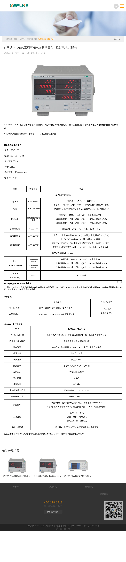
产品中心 (22, 38)
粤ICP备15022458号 (91, 525)
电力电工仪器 (32, 38)
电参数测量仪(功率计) (46, 38)
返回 (117, 38)
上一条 (5, 260)
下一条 (120, 260)
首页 (16, 38)
